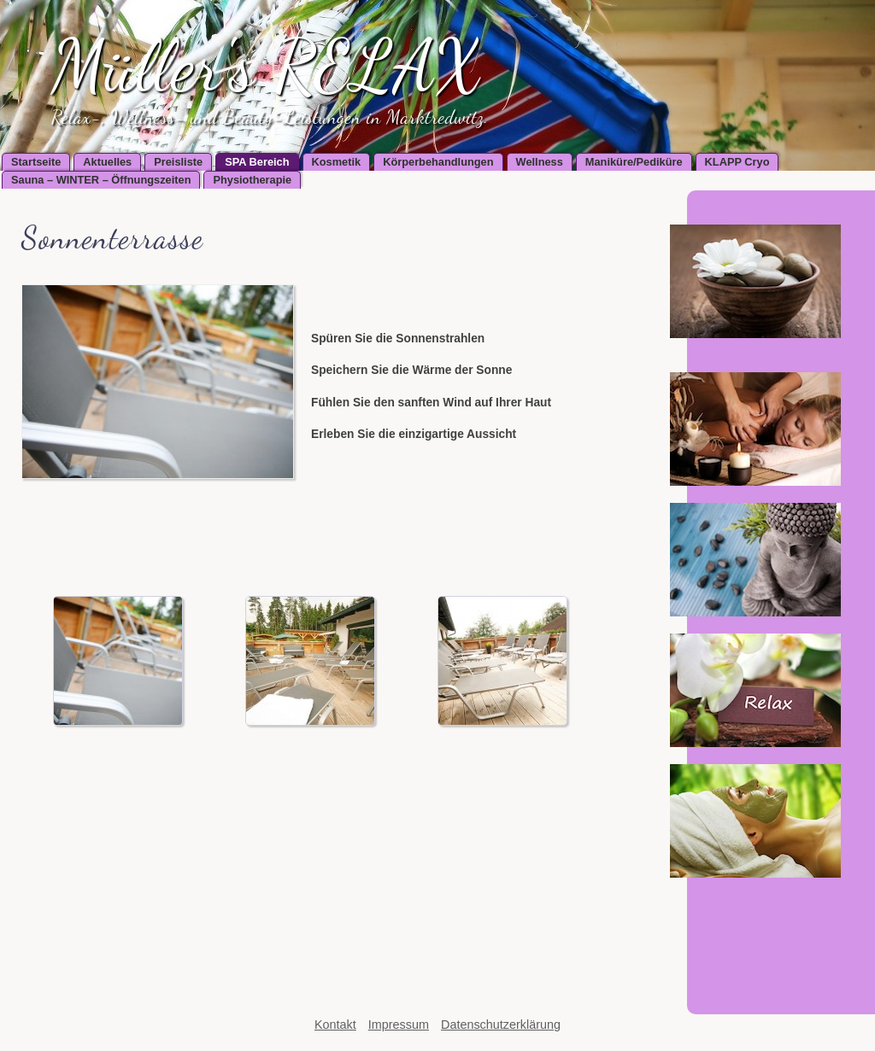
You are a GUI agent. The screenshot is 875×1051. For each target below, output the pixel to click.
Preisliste (178, 161)
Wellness (539, 161)
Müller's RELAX (266, 66)
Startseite (36, 161)
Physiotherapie (252, 179)
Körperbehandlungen (438, 161)
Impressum (398, 1024)
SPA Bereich (257, 161)
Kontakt (335, 1024)
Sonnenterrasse (112, 237)
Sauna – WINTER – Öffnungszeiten (101, 179)
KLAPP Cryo (737, 161)
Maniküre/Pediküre (634, 161)
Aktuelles (107, 161)
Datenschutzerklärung (501, 1024)
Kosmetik (336, 161)
